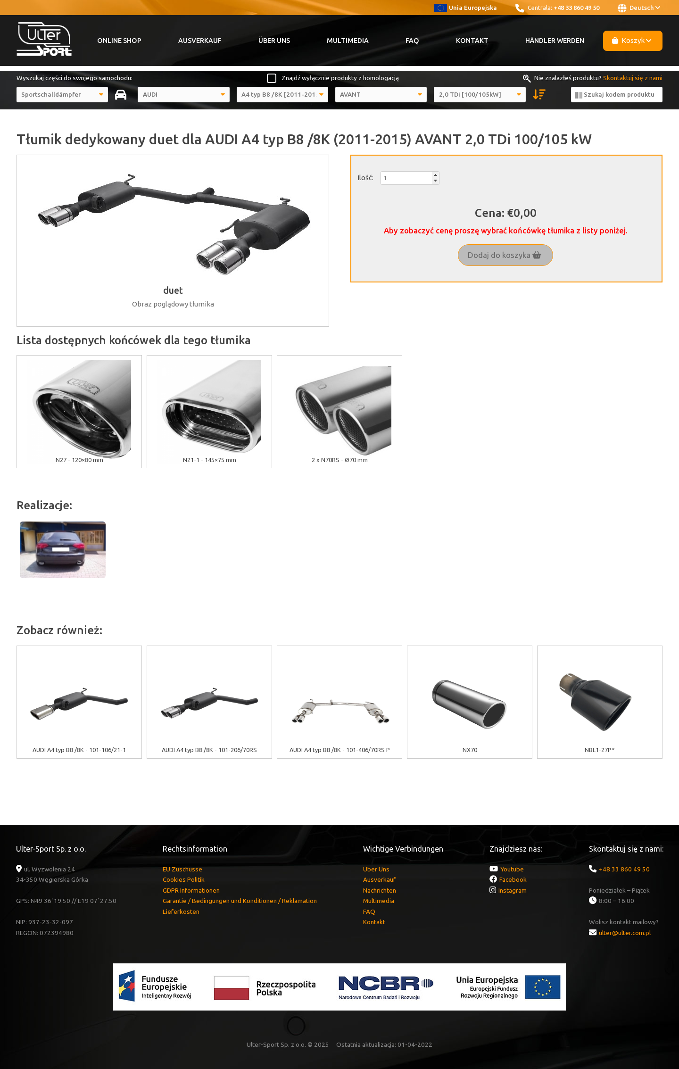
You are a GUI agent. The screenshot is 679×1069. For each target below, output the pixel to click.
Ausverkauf (200, 40)
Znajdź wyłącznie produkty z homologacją (340, 78)
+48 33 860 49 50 (576, 7)
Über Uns (274, 40)
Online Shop (119, 40)
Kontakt (472, 40)
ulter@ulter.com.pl (625, 932)
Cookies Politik (184, 879)
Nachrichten (379, 890)
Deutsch (639, 8)
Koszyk (632, 40)
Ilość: (365, 178)
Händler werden (554, 40)
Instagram (512, 890)
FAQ (412, 40)
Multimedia (348, 40)
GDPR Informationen (191, 890)
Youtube (512, 869)
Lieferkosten (181, 911)
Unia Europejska (465, 7)
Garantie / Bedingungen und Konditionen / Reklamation (240, 900)
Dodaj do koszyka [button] (504, 255)
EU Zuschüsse (182, 869)
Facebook (513, 879)
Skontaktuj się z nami (632, 78)
